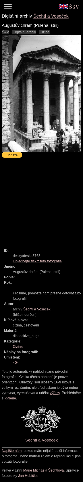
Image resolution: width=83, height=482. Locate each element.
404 (16, 363)
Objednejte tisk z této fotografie (37, 261)
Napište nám (12, 451)
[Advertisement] (41, 201)
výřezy (55, 393)
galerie (10, 398)
